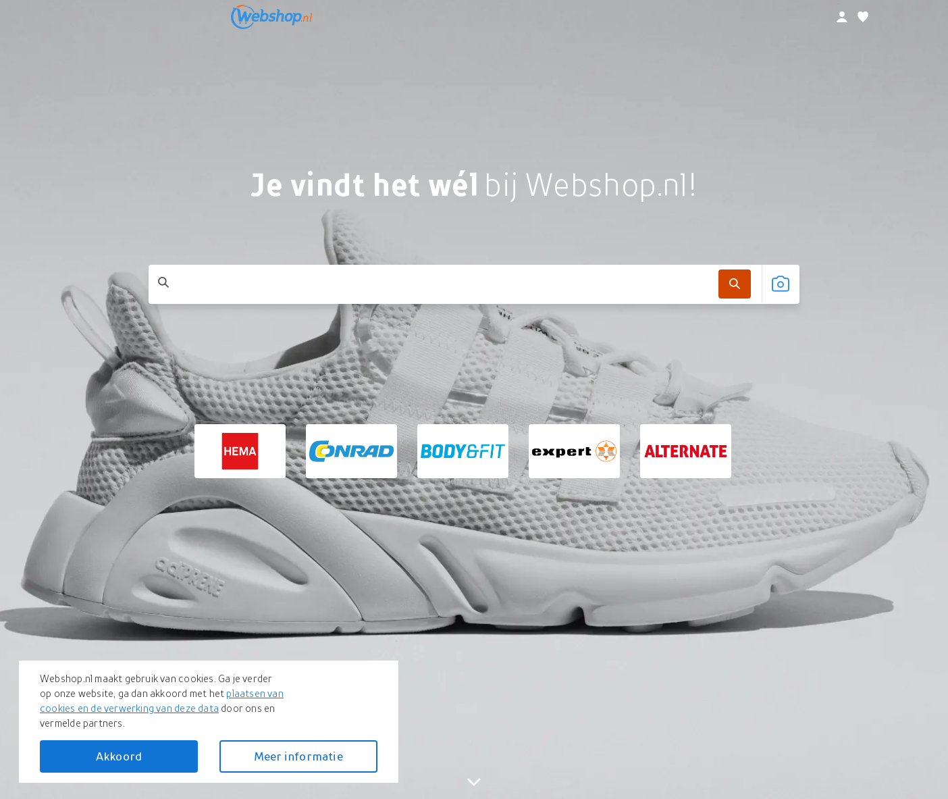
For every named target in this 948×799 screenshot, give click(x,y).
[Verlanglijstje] (863, 16)
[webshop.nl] (271, 17)
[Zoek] (734, 283)
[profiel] (842, 16)
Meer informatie (298, 756)
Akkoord (119, 756)
